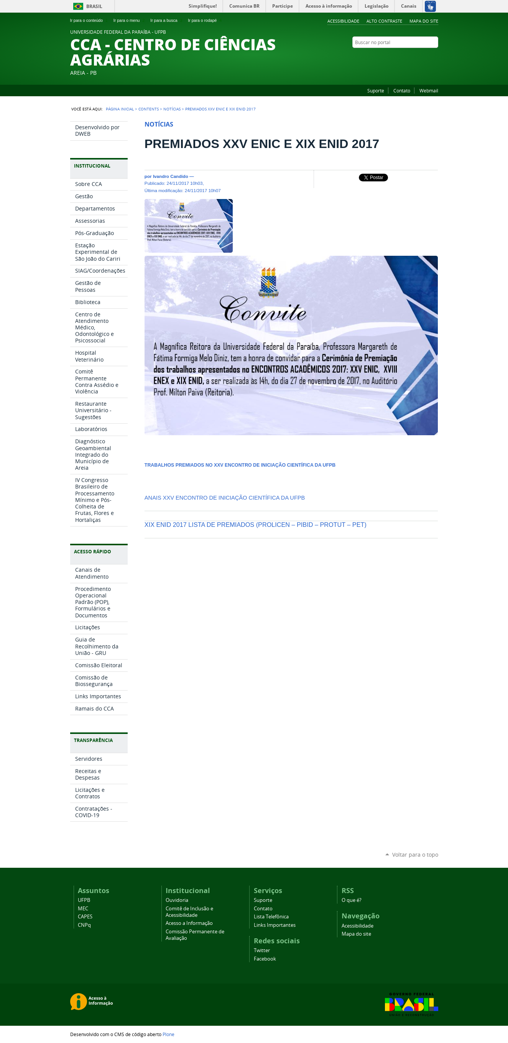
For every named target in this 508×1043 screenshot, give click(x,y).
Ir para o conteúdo (89, 20)
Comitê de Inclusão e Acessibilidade (189, 911)
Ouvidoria (177, 900)
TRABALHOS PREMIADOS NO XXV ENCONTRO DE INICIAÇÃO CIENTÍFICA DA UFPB (240, 465)
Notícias (172, 109)
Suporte (375, 90)
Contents (148, 109)
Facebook (434, 57)
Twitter (425, 57)
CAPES (85, 916)
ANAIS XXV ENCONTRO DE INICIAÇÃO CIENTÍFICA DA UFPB (225, 498)
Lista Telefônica (271, 916)
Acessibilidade (343, 21)
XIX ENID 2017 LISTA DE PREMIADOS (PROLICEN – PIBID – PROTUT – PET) (256, 524)
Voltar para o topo (415, 854)
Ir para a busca (167, 20)
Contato (401, 90)
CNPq (84, 925)
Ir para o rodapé (205, 20)
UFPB (84, 900)
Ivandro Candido (170, 176)
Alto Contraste (384, 21)
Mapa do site (423, 21)
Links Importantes (275, 925)
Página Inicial (120, 109)
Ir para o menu (129, 20)
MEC (83, 908)
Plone (168, 1034)
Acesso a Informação (189, 923)
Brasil (94, 6)
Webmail (428, 90)
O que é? (352, 900)
